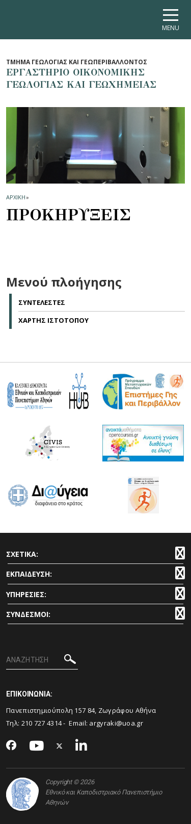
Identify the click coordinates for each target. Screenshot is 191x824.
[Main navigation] (170, 19)
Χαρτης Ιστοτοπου (53, 320)
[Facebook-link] (11, 746)
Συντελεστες (41, 302)
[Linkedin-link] (81, 746)
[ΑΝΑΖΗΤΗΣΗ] (42, 660)
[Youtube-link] (36, 746)
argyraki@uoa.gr (116, 723)
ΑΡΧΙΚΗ (15, 197)
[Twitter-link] (59, 746)
